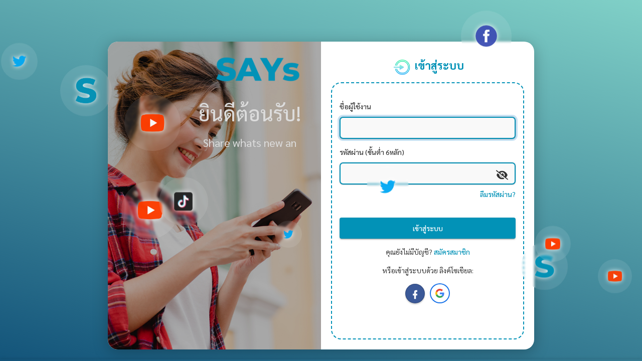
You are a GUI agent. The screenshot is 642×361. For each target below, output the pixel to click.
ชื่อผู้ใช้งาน (355, 106)
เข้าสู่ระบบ (428, 228)
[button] (440, 293)
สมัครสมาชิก (452, 251)
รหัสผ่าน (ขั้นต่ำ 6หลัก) (372, 151)
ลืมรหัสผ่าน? (498, 194)
